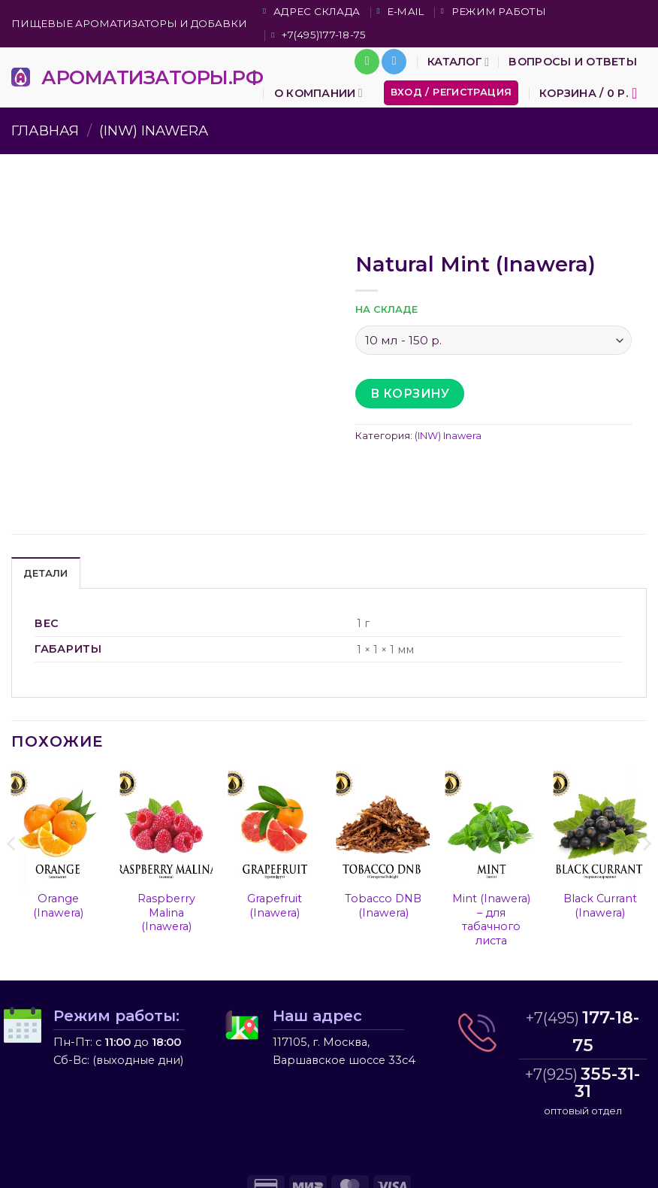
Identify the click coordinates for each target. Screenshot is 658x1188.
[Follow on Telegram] (394, 61)
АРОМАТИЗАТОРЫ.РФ (152, 77)
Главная (45, 130)
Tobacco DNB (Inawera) (383, 906)
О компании (318, 93)
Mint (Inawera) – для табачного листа (491, 919)
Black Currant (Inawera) (600, 906)
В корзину (409, 393)
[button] (451, 92)
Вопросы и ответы (573, 61)
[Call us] (367, 61)
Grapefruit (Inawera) (274, 906)
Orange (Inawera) (58, 906)
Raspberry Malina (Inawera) (166, 912)
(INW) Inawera (153, 130)
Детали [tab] (45, 573)
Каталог (458, 62)
